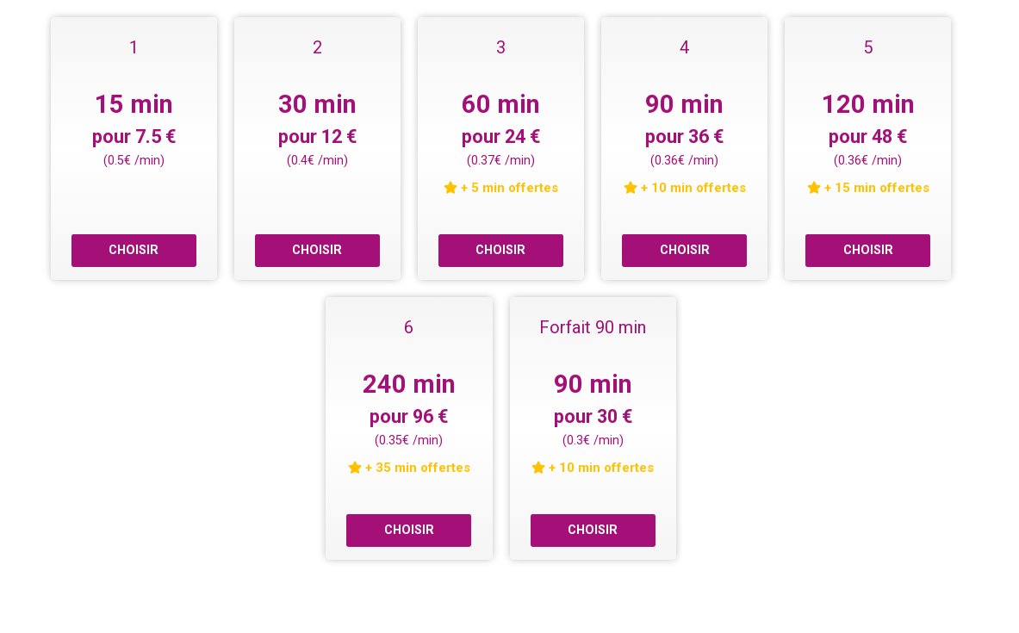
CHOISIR (133, 250)
